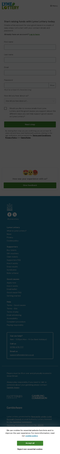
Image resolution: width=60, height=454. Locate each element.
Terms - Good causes (16, 305)
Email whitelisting (14, 315)
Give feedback (30, 185)
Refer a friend (12, 273)
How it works (12, 263)
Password (8, 80)
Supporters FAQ (14, 260)
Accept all (30, 443)
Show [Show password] (52, 85)
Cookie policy (13, 240)
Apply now (11, 282)
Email (6, 67)
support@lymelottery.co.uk (22, 355)
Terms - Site (12, 308)
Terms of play (13, 312)
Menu (54, 6)
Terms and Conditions (42, 135)
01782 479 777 (16, 347)
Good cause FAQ (14, 292)
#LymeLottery (13, 219)
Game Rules (26, 138)
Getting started (14, 296)
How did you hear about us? (16, 95)
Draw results (12, 266)
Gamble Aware (13, 387)
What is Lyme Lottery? (16, 231)
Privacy (10, 237)
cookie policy (31, 436)
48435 (40, 425)
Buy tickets (11, 250)
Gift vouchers (13, 253)
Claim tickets (12, 256)
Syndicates (12, 270)
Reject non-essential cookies (30, 449)
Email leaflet (12, 289)
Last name (8, 54)
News (9, 234)
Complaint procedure (16, 321)
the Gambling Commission (20, 422)
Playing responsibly (15, 325)
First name (8, 42)
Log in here (34, 34)
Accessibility (12, 318)
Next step (30, 124)
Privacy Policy (11, 138)
